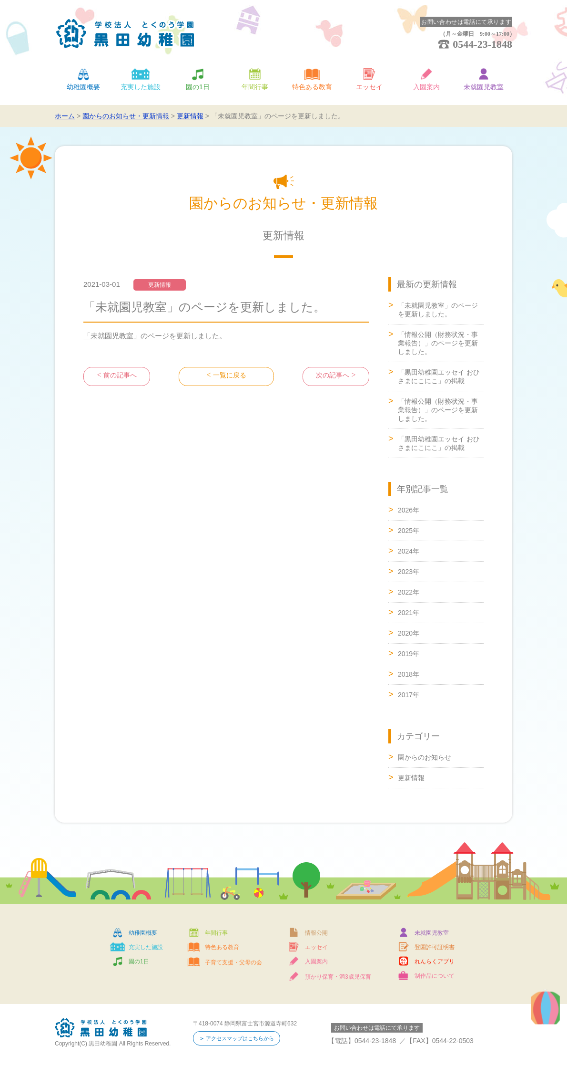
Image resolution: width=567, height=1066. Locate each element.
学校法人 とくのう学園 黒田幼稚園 (125, 33)
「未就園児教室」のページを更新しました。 (438, 310)
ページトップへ (519, 608)
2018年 (408, 674)
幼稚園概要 (83, 87)
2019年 (408, 654)
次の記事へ (333, 376)
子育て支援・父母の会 (233, 962)
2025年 (408, 530)
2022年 (408, 592)
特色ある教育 (312, 87)
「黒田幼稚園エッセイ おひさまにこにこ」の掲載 (439, 376)
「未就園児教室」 (112, 336)
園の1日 (198, 87)
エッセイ (369, 87)
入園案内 (426, 87)
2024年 (408, 551)
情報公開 (316, 933)
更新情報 (411, 778)
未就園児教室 (484, 87)
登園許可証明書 (435, 947)
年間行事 (255, 87)
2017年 (408, 695)
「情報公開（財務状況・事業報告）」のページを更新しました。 (438, 343)
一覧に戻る (229, 376)
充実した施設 (141, 87)
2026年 (408, 510)
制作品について (435, 975)
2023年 (408, 571)
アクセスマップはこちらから (243, 1038)
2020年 (408, 633)
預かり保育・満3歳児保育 (338, 976)
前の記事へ (120, 376)
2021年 (408, 613)
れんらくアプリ (435, 961)
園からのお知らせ (424, 757)
